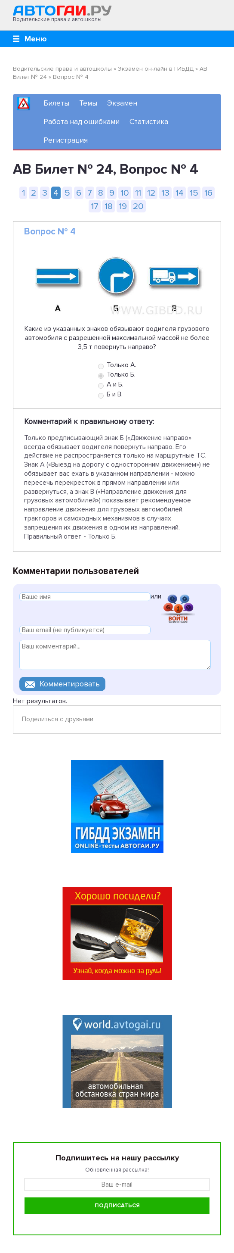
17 (95, 206)
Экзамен (122, 103)
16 (208, 192)
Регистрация (65, 140)
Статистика (148, 122)
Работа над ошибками (81, 122)
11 (138, 192)
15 (194, 192)
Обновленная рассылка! (117, 1169)
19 (123, 206)
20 (138, 206)
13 (165, 192)
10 (124, 192)
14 (180, 192)
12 (151, 192)
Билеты (56, 103)
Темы (88, 103)
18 (109, 206)
